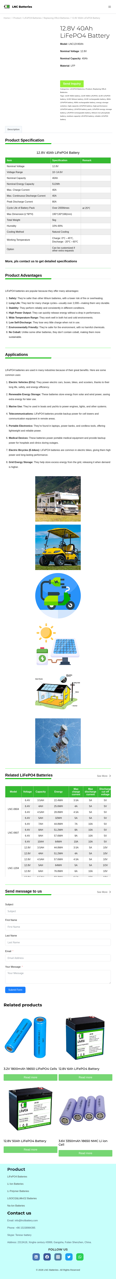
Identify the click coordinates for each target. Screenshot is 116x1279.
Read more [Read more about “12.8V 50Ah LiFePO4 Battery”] (30, 1149)
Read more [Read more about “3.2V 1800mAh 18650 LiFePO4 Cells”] (30, 1077)
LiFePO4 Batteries (77, 89)
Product (89, 89)
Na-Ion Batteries (16, 1205)
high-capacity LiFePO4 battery (80, 106)
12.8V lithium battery (75, 99)
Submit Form (15, 990)
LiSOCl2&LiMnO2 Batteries (22, 1198)
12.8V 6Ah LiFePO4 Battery (79, 1069)
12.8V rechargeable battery (95, 99)
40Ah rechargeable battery (84, 102)
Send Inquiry (72, 83)
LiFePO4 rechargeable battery (79, 113)
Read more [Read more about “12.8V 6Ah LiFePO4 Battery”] (85, 1077)
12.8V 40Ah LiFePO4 (89, 96)
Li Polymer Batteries (18, 1191)
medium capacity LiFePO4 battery (80, 116)
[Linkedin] (36, 1257)
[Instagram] (58, 1257)
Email (8, 951)
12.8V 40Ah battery (72, 96)
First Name (11, 920)
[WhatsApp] (80, 1257)
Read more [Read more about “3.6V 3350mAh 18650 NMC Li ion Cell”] (85, 1153)
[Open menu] (109, 6)
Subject (9, 904)
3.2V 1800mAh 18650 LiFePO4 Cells (30, 1069)
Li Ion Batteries (15, 1184)
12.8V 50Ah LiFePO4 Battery (25, 1141)
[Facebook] (47, 1257)
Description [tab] (13, 129)
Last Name (11, 935)
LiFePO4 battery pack (82, 109)
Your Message (13, 967)
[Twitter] (69, 1257)
